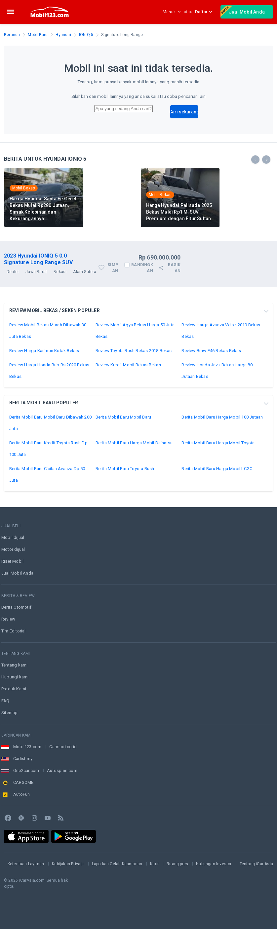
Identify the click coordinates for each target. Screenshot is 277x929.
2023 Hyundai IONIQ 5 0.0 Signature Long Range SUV (38, 259)
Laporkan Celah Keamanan (117, 864)
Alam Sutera (84, 271)
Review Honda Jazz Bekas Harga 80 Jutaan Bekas (216, 370)
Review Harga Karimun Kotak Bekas (44, 350)
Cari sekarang (184, 111)
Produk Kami (13, 688)
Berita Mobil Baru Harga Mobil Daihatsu (134, 442)
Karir (154, 864)
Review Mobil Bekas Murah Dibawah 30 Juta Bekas (47, 330)
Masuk (172, 11)
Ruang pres (177, 864)
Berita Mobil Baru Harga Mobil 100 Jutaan (222, 417)
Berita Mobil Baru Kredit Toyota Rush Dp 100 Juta (48, 448)
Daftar (204, 11)
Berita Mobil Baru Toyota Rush (125, 468)
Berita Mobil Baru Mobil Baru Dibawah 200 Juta (50, 423)
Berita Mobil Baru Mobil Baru (123, 417)
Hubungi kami (14, 676)
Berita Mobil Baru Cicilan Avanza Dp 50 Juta (47, 474)
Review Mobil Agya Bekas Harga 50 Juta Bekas (135, 330)
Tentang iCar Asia (256, 864)
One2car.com (26, 770)
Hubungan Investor (213, 864)
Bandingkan (142, 268)
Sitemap (9, 712)
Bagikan (169, 268)
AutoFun (21, 794)
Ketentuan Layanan (26, 864)
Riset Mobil (12, 561)
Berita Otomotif (16, 607)
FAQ (5, 700)
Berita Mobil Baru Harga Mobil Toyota (218, 442)
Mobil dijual (12, 537)
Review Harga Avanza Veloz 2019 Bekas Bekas (220, 330)
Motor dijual (13, 549)
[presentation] (255, 159)
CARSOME (23, 782)
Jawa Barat (36, 271)
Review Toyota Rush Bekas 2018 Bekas (134, 350)
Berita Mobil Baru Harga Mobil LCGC (216, 468)
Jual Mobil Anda (242, 11)
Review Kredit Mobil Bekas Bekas (128, 364)
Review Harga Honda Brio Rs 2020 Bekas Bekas (49, 370)
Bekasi (60, 271)
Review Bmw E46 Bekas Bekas (211, 350)
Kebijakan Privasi (68, 864)
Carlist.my (22, 758)
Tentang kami (14, 665)
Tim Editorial (13, 630)
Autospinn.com (62, 770)
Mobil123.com (27, 746)
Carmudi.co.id (63, 746)
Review (8, 619)
